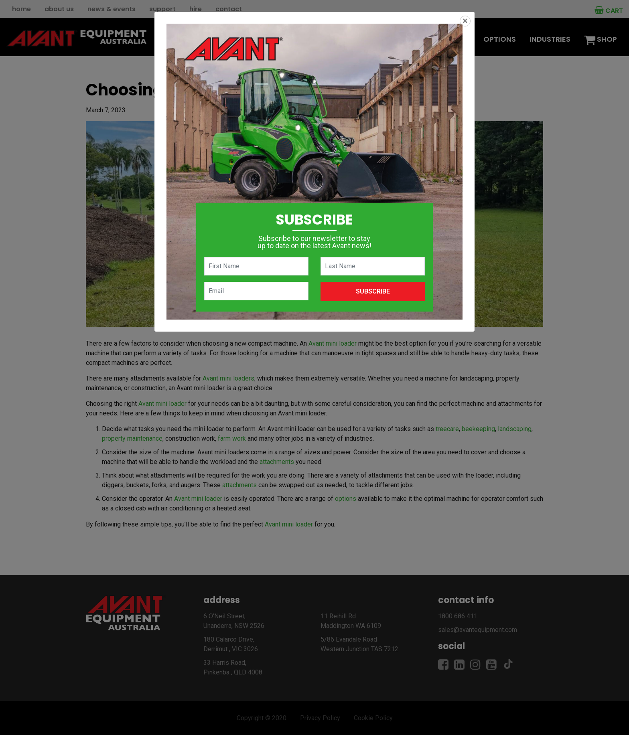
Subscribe (373, 291)
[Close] (465, 21)
